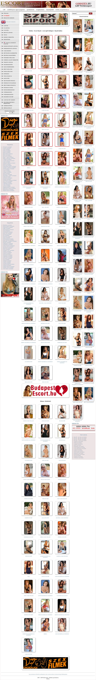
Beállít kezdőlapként (40, 674)
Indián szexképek (6, 176)
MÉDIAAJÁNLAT (8, 108)
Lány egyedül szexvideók (79, 447)
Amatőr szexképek (7, 148)
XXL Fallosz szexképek (8, 268)
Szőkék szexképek (7, 251)
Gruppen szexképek (7, 172)
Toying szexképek (7, 263)
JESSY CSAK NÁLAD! (45, 70)
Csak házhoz (7, 50)
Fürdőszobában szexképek (8, 168)
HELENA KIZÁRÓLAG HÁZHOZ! (62, 71)
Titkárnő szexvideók (78, 456)
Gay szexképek (6, 169)
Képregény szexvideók (79, 446)
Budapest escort (8, 96)
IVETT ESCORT (62, 303)
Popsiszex (6, 73)
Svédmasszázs (8, 92)
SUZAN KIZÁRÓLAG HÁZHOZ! (29, 303)
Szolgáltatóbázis (40, 9)
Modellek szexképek (7, 225)
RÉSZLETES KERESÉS (9, 17)
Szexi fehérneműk (9, 66)
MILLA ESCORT (28, 382)
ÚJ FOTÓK (6, 30)
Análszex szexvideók (78, 441)
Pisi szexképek (6, 235)
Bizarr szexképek (6, 154)
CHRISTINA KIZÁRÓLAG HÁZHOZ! (29, 187)
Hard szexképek (6, 173)
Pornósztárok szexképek (8, 238)
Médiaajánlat (64, 674)
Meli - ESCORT (45, 207)
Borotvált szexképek (7, 156)
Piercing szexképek (7, 234)
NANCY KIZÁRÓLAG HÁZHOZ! (62, 362)
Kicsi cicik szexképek (7, 181)
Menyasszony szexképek (8, 189)
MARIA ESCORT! (62, 264)
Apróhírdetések (30, 9)
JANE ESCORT (62, 51)
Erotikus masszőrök (10, 55)
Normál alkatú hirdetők (11, 60)
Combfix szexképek (7, 159)
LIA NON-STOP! (28, 361)
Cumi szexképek (6, 161)
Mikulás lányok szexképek (8, 190)
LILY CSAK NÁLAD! (45, 264)
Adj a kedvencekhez (50, 674)
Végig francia (8, 76)
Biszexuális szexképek (8, 153)
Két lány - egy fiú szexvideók (80, 440)
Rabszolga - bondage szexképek (10, 241)
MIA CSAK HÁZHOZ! (29, 264)
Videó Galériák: (83, 434)
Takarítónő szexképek (7, 255)
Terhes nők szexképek (7, 257)
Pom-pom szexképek (7, 236)
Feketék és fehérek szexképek (9, 167)
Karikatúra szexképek (7, 177)
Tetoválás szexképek (7, 258)
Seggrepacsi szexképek (8, 243)
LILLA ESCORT (62, 323)
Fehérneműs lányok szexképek (9, 166)
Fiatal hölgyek (8, 71)
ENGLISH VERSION (10, 21)
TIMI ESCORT (62, 91)
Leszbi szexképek (7, 186)
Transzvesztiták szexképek (8, 264)
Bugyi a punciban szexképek (9, 158)
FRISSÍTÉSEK (7, 39)
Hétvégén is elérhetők (10, 53)
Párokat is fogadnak (10, 83)
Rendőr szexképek (7, 242)
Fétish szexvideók (78, 442)
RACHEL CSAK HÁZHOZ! (45, 303)
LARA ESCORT (62, 148)
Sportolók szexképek (7, 248)
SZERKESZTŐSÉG (8, 105)
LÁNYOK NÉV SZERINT (9, 99)
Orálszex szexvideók (78, 450)
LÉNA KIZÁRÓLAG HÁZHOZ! (45, 148)
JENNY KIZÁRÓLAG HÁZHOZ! (45, 361)
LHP (4, 9)
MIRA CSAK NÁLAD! (29, 226)
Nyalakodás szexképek (8, 232)
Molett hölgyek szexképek (8, 226)
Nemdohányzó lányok (10, 48)
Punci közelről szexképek (8, 240)
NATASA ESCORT (28, 207)
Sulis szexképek (6, 249)
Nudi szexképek (6, 230)
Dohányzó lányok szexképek (9, 163)
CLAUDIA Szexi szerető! (45, 167)
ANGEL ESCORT (28, 51)
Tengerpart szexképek (7, 256)
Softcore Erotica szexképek (9, 245)
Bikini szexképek (6, 152)
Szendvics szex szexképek (8, 250)
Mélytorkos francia (10, 85)
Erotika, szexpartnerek (61, 9)
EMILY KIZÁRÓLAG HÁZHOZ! (45, 245)
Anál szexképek (6, 149)
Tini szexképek (6, 259)
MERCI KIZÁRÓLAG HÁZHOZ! (28, 342)
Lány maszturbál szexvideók (80, 448)
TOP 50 (5, 34)
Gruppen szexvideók (78, 444)
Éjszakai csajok (8, 87)
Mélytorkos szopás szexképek (9, 188)
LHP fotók (6, 78)
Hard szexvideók (77, 445)
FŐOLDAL (6, 13)
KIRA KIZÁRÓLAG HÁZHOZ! (29, 323)
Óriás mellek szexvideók (79, 452)
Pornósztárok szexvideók (79, 454)
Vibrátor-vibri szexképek (8, 267)
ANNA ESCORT (77, 145)
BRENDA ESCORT (45, 226)
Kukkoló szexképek (7, 182)
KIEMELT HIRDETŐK (9, 37)
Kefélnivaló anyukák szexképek (10, 180)
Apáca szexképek (6, 150)
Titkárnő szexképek (7, 260)
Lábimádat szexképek (7, 183)
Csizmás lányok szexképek (8, 160)
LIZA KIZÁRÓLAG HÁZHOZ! (28, 129)
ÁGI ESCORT (62, 129)
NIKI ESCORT (62, 226)
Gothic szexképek (7, 171)
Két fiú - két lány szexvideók (80, 439)
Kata (29, 148)
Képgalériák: (10, 144)
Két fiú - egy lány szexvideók (80, 438)
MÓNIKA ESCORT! (45, 323)
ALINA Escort (45, 91)
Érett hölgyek (8, 69)
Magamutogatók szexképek (9, 187)
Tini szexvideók (77, 455)
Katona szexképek (7, 179)
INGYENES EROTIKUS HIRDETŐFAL (9, 103)
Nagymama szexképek (8, 227)
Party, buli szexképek (7, 233)
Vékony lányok (8, 62)
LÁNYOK (6, 25)
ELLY (45, 51)
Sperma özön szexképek (8, 246)
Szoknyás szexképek (7, 252)
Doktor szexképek (7, 164)
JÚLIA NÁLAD (62, 283)
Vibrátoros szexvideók (78, 457)
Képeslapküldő (50, 9)
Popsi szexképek (6, 237)
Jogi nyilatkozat (32, 674)
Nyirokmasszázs (8, 94)
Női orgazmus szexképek (8, 229)
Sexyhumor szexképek (8, 244)
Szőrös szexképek (7, 253)
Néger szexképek (6, 228)
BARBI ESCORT (28, 517)
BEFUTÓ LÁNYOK (8, 32)
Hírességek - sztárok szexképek (9, 175)
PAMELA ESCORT (62, 167)
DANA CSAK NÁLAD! (62, 245)
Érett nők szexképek (7, 165)
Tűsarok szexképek (7, 265)
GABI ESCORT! (45, 110)
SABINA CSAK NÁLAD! (62, 207)
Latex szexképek (6, 184)
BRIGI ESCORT (45, 129)
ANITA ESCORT (62, 110)
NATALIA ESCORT (28, 91)
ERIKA (28, 167)
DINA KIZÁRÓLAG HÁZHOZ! (29, 283)
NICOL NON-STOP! (45, 342)
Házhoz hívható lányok (11, 46)
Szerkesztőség (58, 674)
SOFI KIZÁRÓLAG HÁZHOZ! (28, 245)
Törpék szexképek (7, 261)
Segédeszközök (8, 64)
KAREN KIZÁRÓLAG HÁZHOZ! (45, 187)
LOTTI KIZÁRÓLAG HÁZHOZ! (45, 283)
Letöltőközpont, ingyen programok (16, 9)
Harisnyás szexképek (7, 174)
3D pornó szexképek (7, 146)
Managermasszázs (9, 89)
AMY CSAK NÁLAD (28, 110)
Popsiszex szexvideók (78, 453)
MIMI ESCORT (28, 70)
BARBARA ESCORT (62, 342)
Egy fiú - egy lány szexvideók (80, 437)
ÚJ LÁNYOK (6, 28)
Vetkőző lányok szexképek (8, 266)
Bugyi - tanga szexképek (8, 157)
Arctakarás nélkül (9, 80)
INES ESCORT (45, 382)
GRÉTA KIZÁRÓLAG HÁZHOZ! (62, 186)
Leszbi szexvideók (78, 449)
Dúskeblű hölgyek (9, 57)
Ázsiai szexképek (6, 151)
